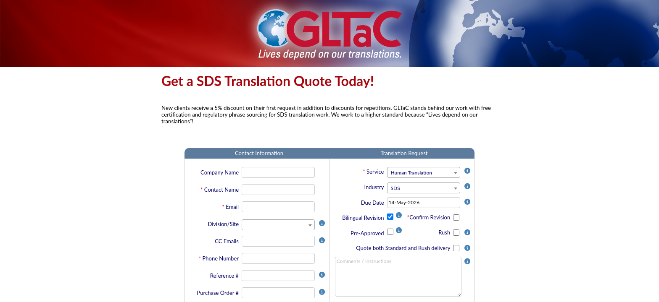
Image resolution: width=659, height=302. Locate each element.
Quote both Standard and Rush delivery (403, 248)
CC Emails (227, 241)
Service (375, 171)
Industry (374, 187)
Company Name (219, 172)
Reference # (224, 275)
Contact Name (221, 189)
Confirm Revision (430, 217)
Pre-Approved (367, 233)
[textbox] (423, 172)
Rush (444, 232)
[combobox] (278, 224)
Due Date (372, 202)
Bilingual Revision (363, 217)
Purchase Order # (218, 292)
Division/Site (223, 224)
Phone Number (221, 258)
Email (232, 206)
